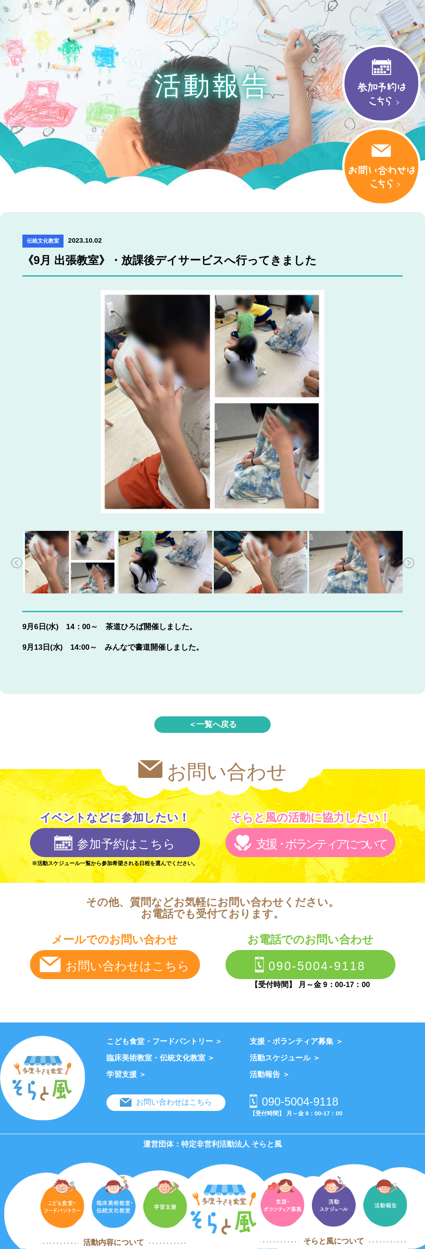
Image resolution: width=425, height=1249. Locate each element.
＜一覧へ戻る (212, 724)
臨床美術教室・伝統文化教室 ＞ (160, 1058)
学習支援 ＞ (126, 1074)
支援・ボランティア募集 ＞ (296, 1041)
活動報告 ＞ (270, 1074)
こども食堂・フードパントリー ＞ (164, 1041)
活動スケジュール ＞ (285, 1058)
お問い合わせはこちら (115, 965)
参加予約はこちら (114, 843)
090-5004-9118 (310, 965)
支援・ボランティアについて (310, 843)
